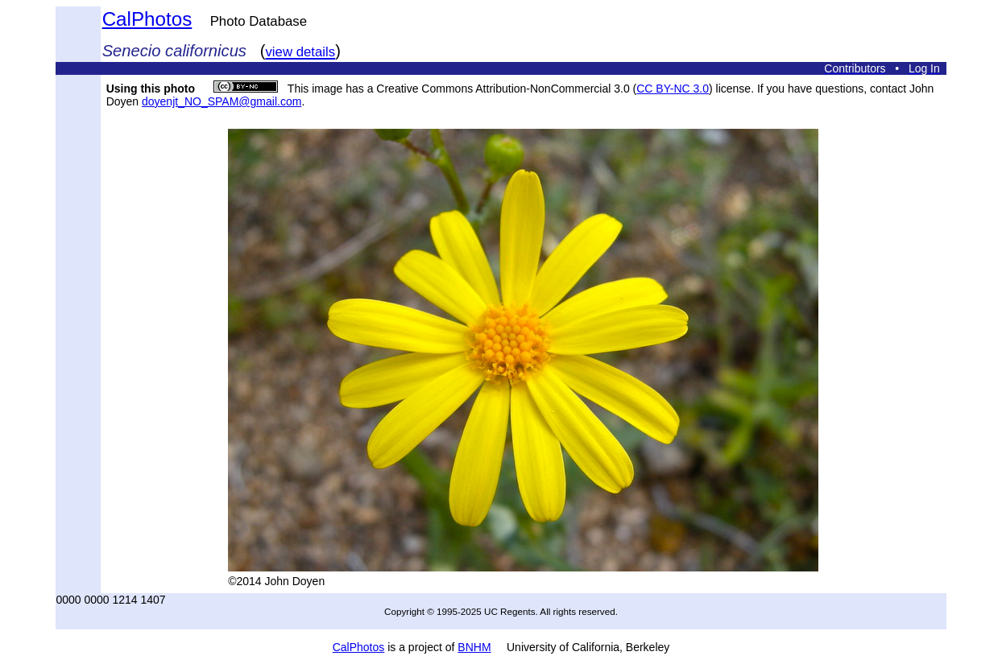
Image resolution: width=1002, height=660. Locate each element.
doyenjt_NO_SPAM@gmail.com (221, 101)
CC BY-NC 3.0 (672, 88)
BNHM (474, 647)
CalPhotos (147, 19)
